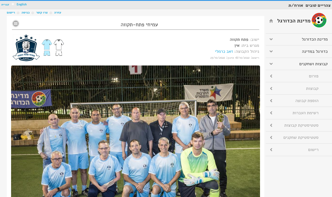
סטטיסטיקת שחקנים (300, 137)
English (22, 4)
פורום (313, 76)
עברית (5, 4)
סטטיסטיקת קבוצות (301, 125)
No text (15, 23)
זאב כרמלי (224, 51)
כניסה (25, 12)
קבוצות (312, 88)
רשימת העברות (305, 113)
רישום (11, 12)
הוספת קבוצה (306, 101)
